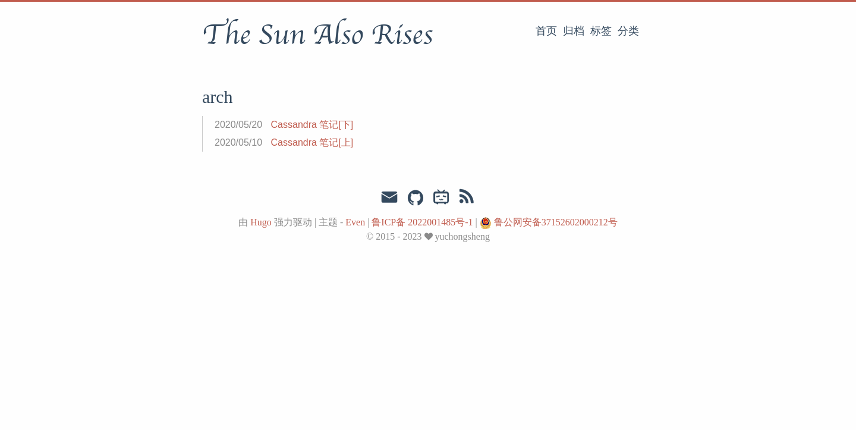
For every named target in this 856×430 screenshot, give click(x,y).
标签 (601, 31)
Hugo (261, 222)
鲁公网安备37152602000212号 (556, 222)
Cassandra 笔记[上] (312, 142)
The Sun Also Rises (317, 35)
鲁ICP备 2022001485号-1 (423, 222)
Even (355, 222)
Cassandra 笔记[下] (312, 125)
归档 (573, 31)
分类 (628, 31)
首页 (546, 31)
